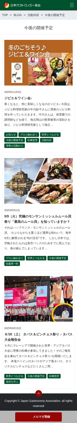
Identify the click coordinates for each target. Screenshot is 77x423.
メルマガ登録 (41, 416)
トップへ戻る (38, 393)
